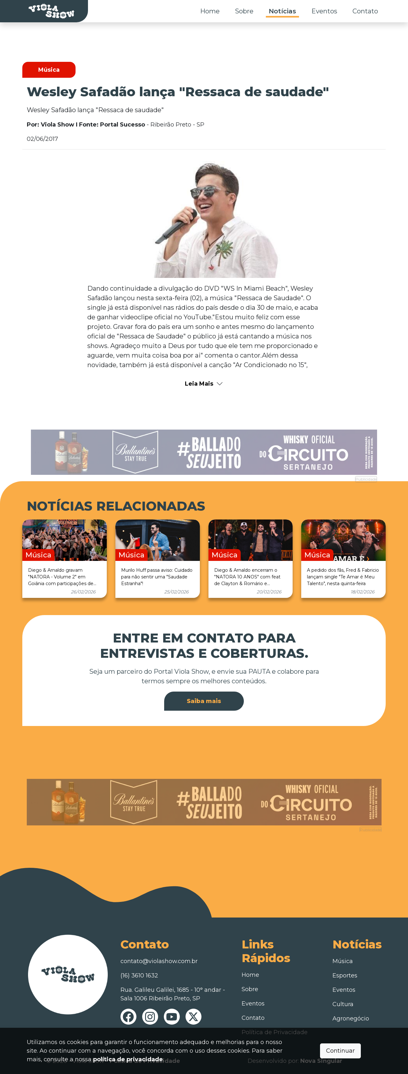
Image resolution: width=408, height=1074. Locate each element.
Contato (365, 11)
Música (342, 961)
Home (210, 11)
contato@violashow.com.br (159, 961)
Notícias (282, 11)
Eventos (324, 11)
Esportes (344, 975)
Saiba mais (204, 701)
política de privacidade (128, 1059)
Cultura (342, 1004)
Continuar (340, 1050)
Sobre (244, 11)
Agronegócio (350, 1018)
